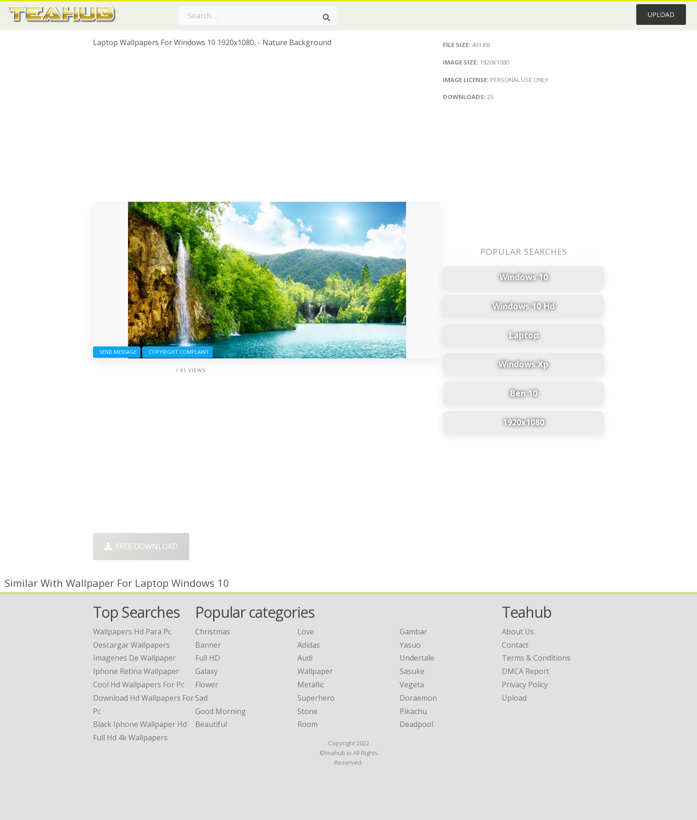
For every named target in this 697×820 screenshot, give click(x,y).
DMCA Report (525, 671)
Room (307, 724)
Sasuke (412, 671)
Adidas (308, 645)
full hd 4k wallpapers (130, 737)
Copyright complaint (177, 351)
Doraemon (418, 698)
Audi (305, 658)
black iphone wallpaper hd (140, 724)
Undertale (417, 658)
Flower (206, 684)
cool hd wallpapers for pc (138, 684)
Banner (208, 645)
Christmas (212, 632)
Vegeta (412, 684)
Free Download (141, 546)
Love (305, 632)
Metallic (310, 684)
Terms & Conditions (536, 658)
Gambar (413, 632)
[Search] (326, 17)
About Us (518, 632)
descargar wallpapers (131, 645)
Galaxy (206, 671)
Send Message (117, 351)
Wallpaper (315, 671)
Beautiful (211, 724)
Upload (661, 14)
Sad (201, 698)
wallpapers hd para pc (132, 632)
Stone (307, 711)
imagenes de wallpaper (134, 658)
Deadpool (416, 724)
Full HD (207, 658)
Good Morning (220, 711)
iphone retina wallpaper (136, 671)
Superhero (316, 698)
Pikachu (413, 711)
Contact (515, 645)
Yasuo (410, 645)
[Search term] (257, 16)
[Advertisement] (267, 128)
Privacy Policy (525, 684)
